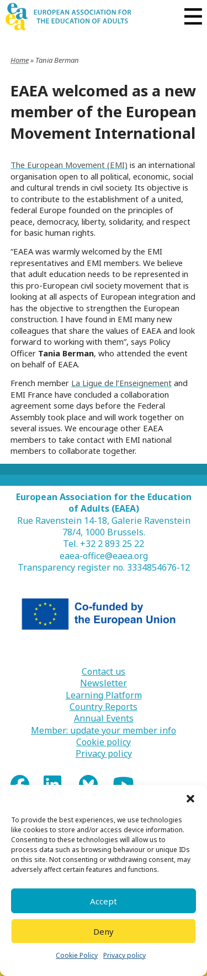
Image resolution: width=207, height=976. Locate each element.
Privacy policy (124, 955)
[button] (190, 798)
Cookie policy (103, 742)
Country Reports (103, 707)
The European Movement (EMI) (69, 164)
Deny (103, 931)
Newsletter (103, 683)
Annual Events (104, 718)
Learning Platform (104, 695)
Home (19, 60)
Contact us (103, 671)
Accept (103, 901)
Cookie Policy (77, 955)
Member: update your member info (103, 730)
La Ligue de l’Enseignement (121, 382)
